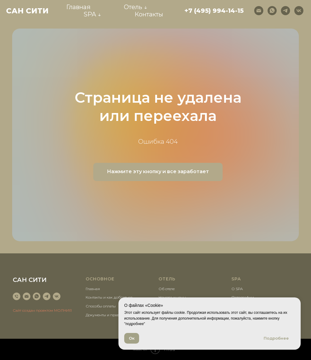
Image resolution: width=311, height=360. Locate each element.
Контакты (149, 14)
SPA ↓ (92, 14)
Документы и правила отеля (111, 315)
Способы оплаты (101, 306)
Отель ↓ (135, 7)
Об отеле (167, 288)
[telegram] (285, 10)
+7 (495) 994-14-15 (214, 10)
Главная (78, 7)
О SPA (237, 288)
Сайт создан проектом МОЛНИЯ (42, 310)
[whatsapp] (272, 10)
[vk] (298, 10)
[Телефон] (16, 296)
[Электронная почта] (258, 10)
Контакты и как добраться (109, 297)
